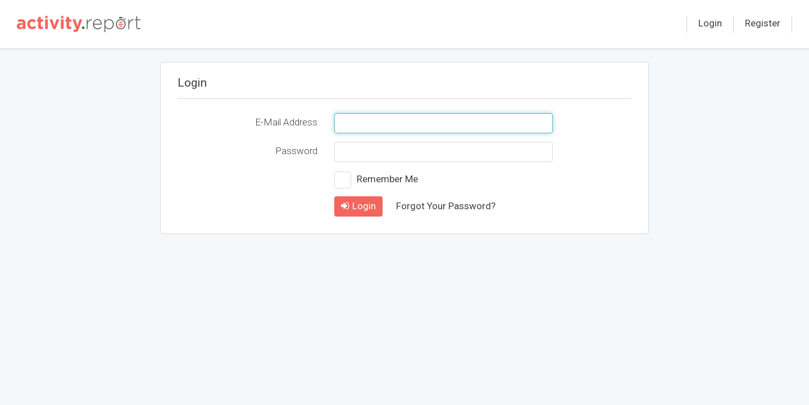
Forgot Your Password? (446, 206)
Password (296, 150)
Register (762, 23)
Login (710, 23)
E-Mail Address (286, 122)
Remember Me (387, 178)
